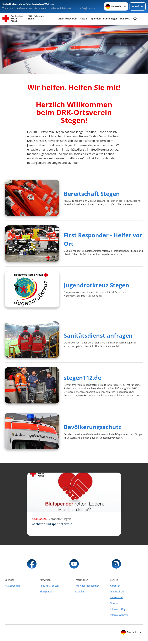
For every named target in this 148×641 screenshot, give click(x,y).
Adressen (115, 585)
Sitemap (114, 603)
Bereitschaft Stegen (92, 193)
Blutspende (46, 591)
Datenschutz (117, 591)
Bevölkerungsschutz (92, 427)
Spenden (96, 18)
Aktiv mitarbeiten (49, 585)
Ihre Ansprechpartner (87, 585)
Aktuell (84, 18)
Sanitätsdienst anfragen (98, 335)
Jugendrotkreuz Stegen (96, 285)
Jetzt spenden (12, 585)
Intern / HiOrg (117, 609)
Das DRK (125, 18)
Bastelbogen (110, 18)
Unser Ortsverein (67, 18)
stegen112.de (82, 377)
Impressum (116, 597)
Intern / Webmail (119, 615)
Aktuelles (80, 591)
